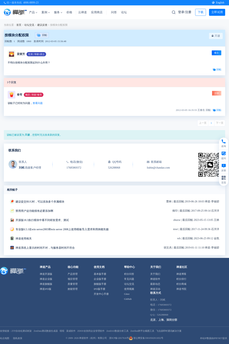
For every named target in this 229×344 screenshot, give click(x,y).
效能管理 (73, 288)
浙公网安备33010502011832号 (146, 338)
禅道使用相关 (24, 238)
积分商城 (181, 284)
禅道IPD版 (45, 288)
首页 (18, 24)
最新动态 (155, 284)
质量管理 (73, 284)
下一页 (219, 122)
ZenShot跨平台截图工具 (142, 331)
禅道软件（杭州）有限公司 (93, 338)
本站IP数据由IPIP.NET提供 (213, 338)
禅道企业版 (46, 279)
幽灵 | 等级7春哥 (33, 94)
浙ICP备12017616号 (119, 338)
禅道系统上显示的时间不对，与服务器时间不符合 (45, 247)
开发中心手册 (101, 293)
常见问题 (129, 279)
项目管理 (73, 279)
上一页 (203, 122)
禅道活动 (155, 288)
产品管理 (73, 274)
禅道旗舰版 (46, 284)
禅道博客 (181, 274)
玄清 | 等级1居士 (36, 54)
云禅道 (82, 12)
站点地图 (4, 338)
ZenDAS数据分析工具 (117, 331)
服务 (58, 12)
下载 (200, 12)
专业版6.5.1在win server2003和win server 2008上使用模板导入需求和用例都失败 (62, 229)
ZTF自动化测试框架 (22, 331)
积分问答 (129, 274)
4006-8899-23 (30, 2)
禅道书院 (181, 288)
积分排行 (181, 279)
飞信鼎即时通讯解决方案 (169, 331)
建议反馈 (42, 24)
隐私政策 (17, 338)
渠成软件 (71, 331)
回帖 (42, 35)
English (218, 2)
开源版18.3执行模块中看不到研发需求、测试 (42, 220)
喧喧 (62, 331)
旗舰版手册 (100, 284)
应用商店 (97, 12)
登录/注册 (184, 12)
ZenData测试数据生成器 (46, 331)
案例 (45, 12)
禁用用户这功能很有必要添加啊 (34, 210)
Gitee (126, 293)
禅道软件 (155, 279)
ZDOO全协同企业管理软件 (91, 331)
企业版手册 (100, 279)
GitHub (128, 298)
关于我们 (155, 274)
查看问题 (38, 103)
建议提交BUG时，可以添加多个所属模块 (40, 201)
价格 (69, 12)
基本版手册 (100, 274)
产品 (33, 12)
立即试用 (217, 12)
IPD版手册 (99, 288)
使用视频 (129, 288)
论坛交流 (29, 24)
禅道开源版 (46, 274)
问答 (114, 12)
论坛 (124, 12)
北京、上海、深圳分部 (163, 319)
